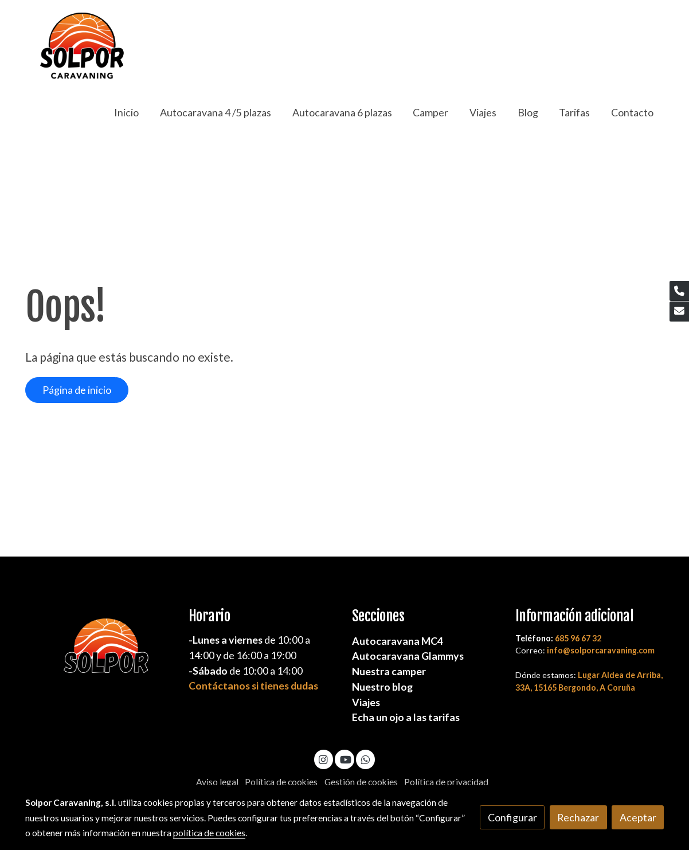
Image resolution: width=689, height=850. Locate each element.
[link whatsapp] (365, 759)
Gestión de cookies (361, 782)
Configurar (512, 817)
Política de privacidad (446, 782)
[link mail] (679, 311)
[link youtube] (345, 759)
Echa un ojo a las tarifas (406, 717)
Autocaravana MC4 (397, 640)
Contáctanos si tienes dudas (253, 685)
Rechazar (578, 817)
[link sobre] (99, 652)
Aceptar (638, 817)
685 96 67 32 (578, 638)
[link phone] (679, 291)
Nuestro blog (382, 686)
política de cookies (209, 833)
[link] (81, 47)
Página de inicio (76, 389)
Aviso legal (217, 782)
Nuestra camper (389, 671)
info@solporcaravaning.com (601, 650)
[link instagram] (323, 759)
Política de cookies (281, 782)
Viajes (366, 702)
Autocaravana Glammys (408, 655)
